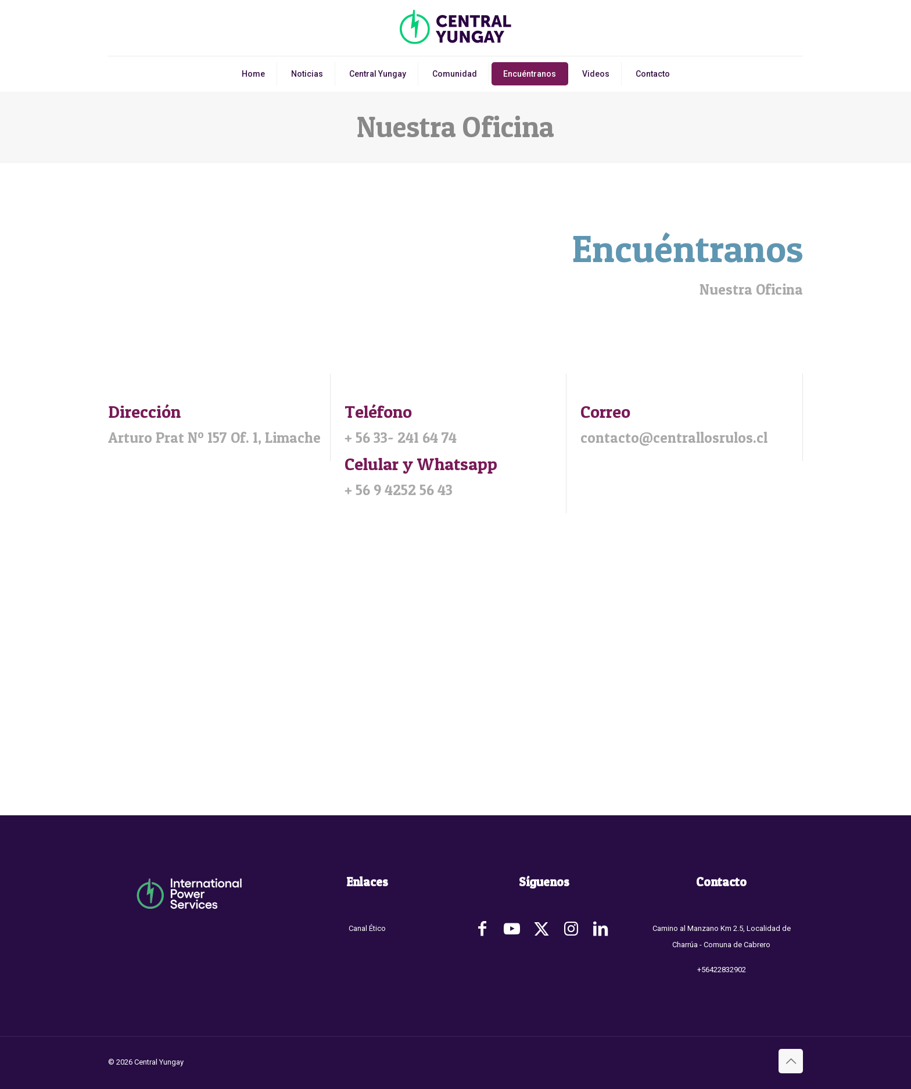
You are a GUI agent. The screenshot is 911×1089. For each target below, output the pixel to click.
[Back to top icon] (791, 1061)
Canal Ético (367, 928)
